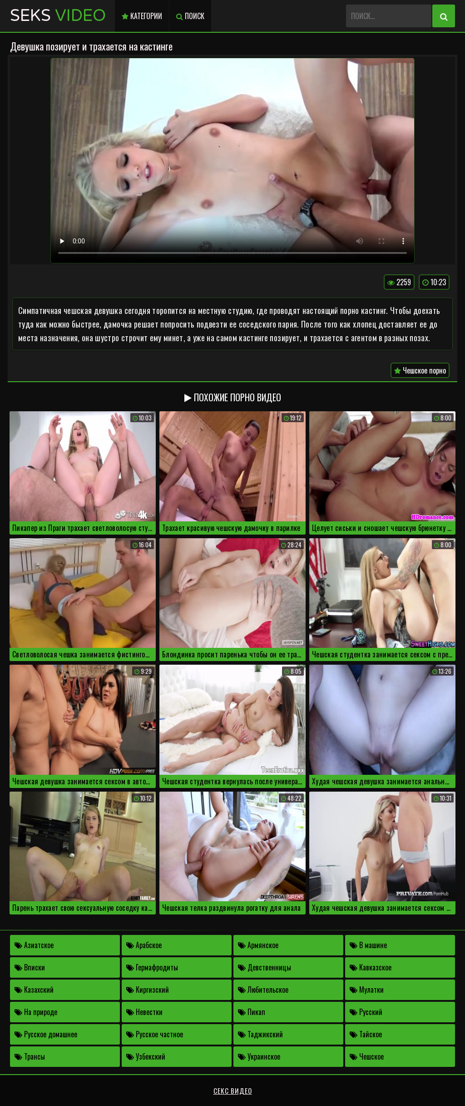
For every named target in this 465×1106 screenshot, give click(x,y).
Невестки (144, 1011)
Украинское (259, 1056)
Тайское (366, 1034)
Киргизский (147, 989)
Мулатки (367, 989)
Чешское (367, 1056)
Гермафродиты (152, 967)
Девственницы (264, 967)
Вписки (30, 967)
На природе (36, 1011)
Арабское (144, 944)
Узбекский (145, 1056)
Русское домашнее (46, 1034)
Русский (366, 1011)
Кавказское (370, 967)
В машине (368, 944)
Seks (58, 15)
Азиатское (34, 944)
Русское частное (154, 1034)
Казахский (34, 989)
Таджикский (260, 1034)
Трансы (30, 1056)
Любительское (263, 989)
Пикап (251, 1011)
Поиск (190, 15)
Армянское (258, 944)
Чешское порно (420, 370)
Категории (142, 15)
